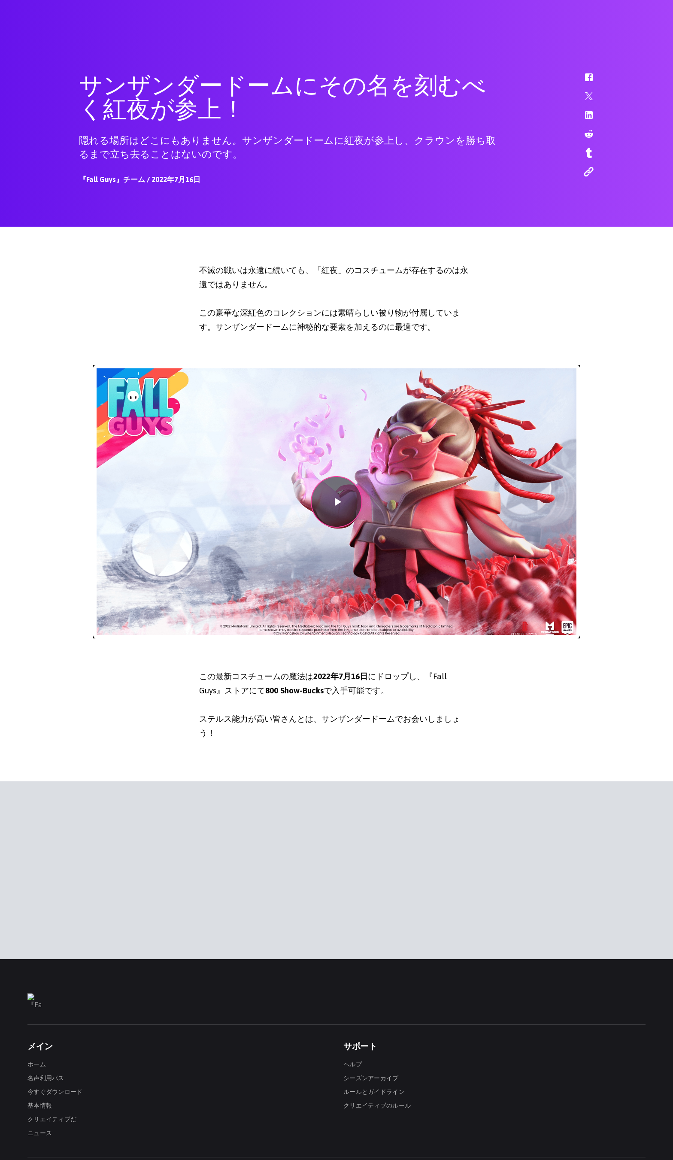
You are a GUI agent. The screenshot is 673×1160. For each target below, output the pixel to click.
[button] (583, 81)
